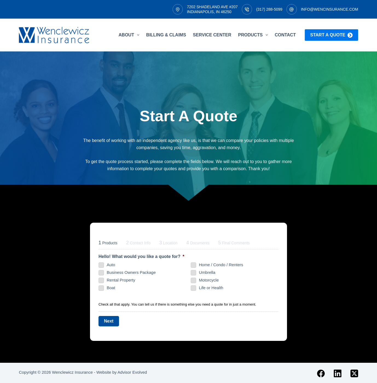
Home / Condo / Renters (221, 264)
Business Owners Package (131, 272)
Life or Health (211, 287)
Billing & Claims (166, 35)
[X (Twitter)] (354, 372)
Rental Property (121, 280)
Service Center (212, 35)
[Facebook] (321, 372)
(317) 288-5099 (269, 9)
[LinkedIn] (337, 372)
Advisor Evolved (132, 371)
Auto (111, 264)
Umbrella (207, 272)
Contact (285, 35)
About (129, 35)
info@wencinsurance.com (329, 9)
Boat (111, 287)
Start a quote (331, 35)
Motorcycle (209, 280)
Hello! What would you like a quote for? (141, 256)
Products (254, 35)
